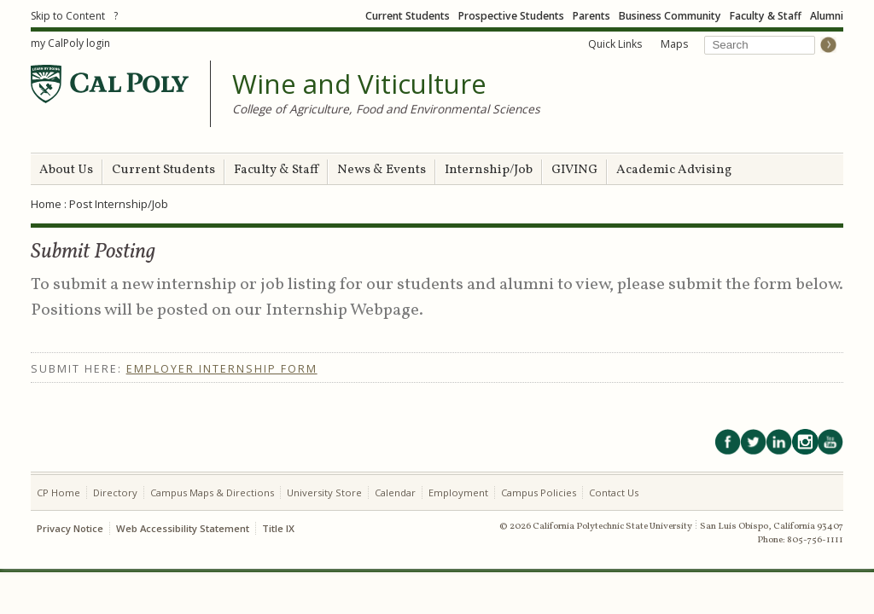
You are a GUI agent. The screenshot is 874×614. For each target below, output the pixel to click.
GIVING (574, 170)
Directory (115, 492)
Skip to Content (68, 16)
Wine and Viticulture (359, 84)
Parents (591, 16)
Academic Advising (673, 170)
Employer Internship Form (222, 369)
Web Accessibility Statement (182, 528)
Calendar (395, 492)
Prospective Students (511, 16)
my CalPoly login (70, 43)
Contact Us (613, 492)
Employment (458, 492)
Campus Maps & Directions (212, 492)
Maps (674, 44)
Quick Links (615, 44)
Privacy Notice (70, 528)
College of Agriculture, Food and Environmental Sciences (386, 109)
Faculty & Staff (765, 16)
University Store (324, 492)
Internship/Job (489, 170)
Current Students (407, 16)
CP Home (58, 492)
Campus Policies (538, 492)
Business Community (670, 16)
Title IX (278, 528)
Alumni (826, 16)
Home (46, 203)
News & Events (381, 170)
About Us (66, 170)
